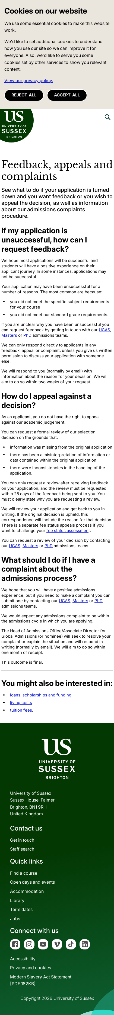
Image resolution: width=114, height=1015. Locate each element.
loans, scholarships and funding (40, 695)
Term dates (21, 909)
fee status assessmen (67, 530)
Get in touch (22, 840)
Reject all (24, 95)
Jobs (15, 918)
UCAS (104, 329)
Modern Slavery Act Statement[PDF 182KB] (40, 980)
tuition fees (21, 710)
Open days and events (32, 882)
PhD (27, 335)
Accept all (67, 95)
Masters (9, 335)
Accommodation (27, 891)
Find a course (23, 873)
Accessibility (23, 958)
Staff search (22, 849)
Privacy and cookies (30, 967)
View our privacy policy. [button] (28, 80)
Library (17, 900)
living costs (21, 702)
